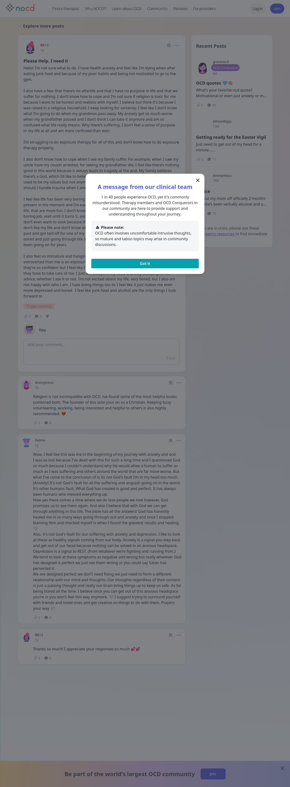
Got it (145, 263)
